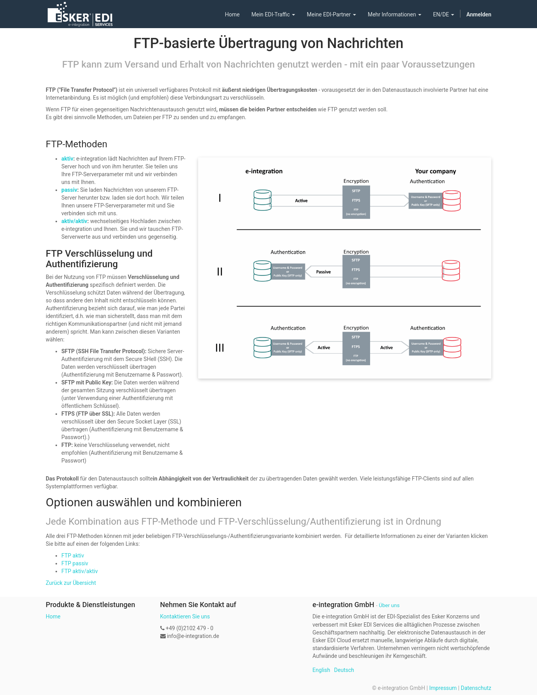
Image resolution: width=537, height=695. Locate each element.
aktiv (67, 158)
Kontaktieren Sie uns (185, 616)
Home (53, 616)
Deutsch (344, 670)
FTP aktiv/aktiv (79, 571)
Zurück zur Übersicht (71, 583)
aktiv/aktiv (74, 221)
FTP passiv (74, 563)
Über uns (389, 605)
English (321, 670)
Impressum (442, 688)
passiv (69, 190)
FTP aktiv (72, 555)
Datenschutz (476, 688)
